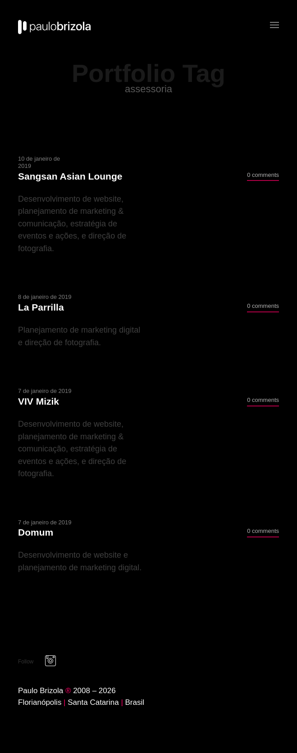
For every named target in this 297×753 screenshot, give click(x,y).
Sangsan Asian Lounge (70, 176)
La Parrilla (41, 307)
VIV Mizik (38, 401)
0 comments (263, 174)
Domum (35, 532)
